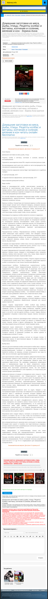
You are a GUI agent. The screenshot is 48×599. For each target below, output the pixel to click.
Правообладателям (7, 590)
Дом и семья (18, 49)
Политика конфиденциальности (21, 590)
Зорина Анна (15, 46)
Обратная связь (35, 590)
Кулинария (25, 49)
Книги (13, 49)
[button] (5, 536)
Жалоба (7, 100)
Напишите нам (18, 102)
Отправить (40, 557)
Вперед (24, 142)
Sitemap (43, 590)
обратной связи (6, 597)
